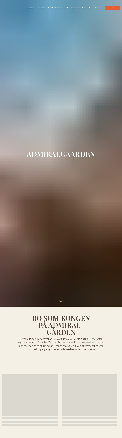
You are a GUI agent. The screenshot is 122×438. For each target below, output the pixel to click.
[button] (112, 8)
